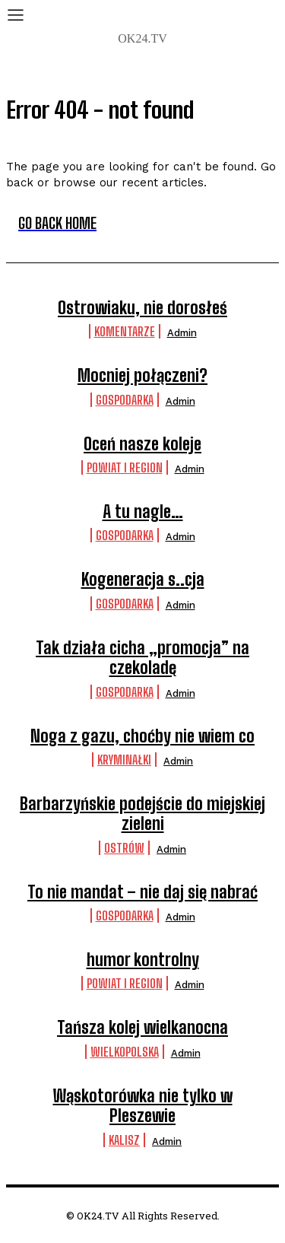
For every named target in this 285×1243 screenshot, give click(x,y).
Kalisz (124, 1140)
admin (182, 333)
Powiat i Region (125, 467)
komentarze (124, 331)
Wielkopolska (124, 1051)
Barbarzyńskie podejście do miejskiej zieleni (142, 813)
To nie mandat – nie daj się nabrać (142, 892)
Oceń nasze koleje (142, 444)
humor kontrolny (143, 959)
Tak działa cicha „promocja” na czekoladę (142, 657)
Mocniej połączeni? (142, 375)
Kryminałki (124, 759)
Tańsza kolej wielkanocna (142, 1027)
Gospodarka (125, 400)
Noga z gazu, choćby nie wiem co (142, 736)
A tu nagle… (143, 511)
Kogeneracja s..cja (142, 579)
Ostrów (124, 848)
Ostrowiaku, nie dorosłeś (142, 307)
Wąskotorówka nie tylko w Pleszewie (143, 1106)
